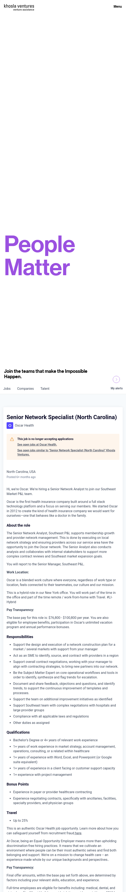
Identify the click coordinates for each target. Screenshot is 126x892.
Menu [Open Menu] (118, 6)
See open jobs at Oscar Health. (37, 444)
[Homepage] (19, 6)
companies (25, 389)
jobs (7, 389)
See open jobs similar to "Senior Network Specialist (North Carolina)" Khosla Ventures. (66, 452)
